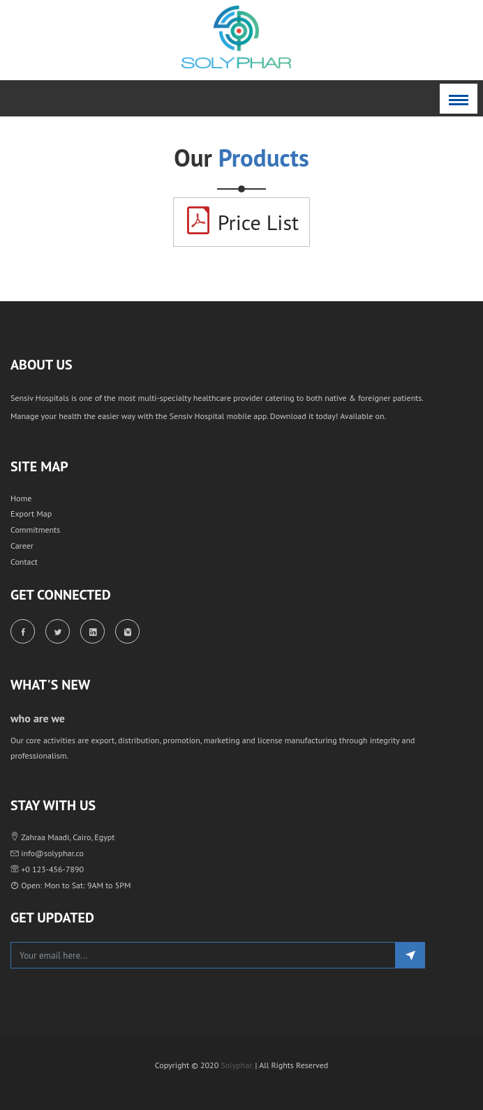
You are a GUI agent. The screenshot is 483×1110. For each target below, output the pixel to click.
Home (20, 498)
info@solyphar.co (47, 853)
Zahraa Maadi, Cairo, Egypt (62, 837)
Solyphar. (237, 1065)
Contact (24, 561)
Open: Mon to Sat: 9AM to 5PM (70, 885)
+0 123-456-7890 (47, 869)
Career (22, 545)
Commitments (35, 529)
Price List (241, 221)
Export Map (31, 513)
